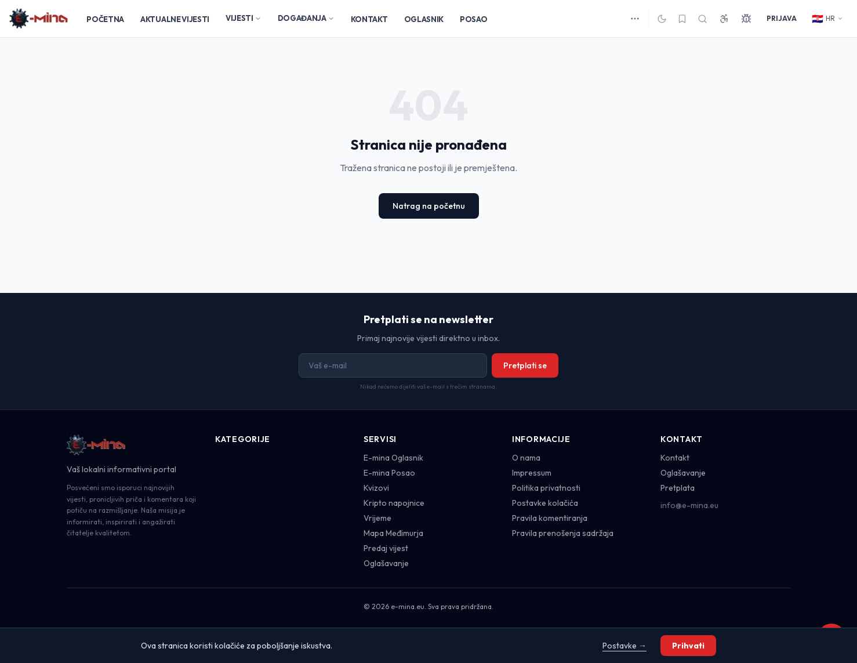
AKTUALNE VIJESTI (174, 19)
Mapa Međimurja (393, 533)
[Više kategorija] (635, 18)
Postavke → (624, 645)
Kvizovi (376, 488)
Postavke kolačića (545, 503)
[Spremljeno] (682, 18)
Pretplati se (525, 365)
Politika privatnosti (546, 488)
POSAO (473, 19)
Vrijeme (377, 518)
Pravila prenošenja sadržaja (562, 533)
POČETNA (105, 19)
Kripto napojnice (394, 503)
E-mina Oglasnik (393, 457)
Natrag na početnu (429, 206)
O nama (526, 457)
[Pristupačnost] (724, 18)
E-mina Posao (389, 473)
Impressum (531, 473)
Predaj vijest (386, 548)
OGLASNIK (424, 19)
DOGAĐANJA (306, 18)
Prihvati (688, 645)
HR (827, 19)
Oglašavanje (386, 563)
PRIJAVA (782, 18)
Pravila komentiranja (549, 518)
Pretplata (677, 488)
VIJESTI (244, 18)
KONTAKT (369, 19)
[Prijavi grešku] (746, 18)
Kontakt (674, 457)
